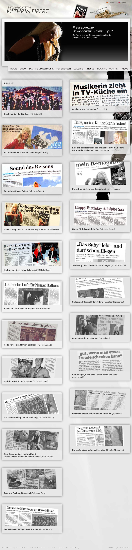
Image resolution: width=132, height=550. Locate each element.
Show (23, 69)
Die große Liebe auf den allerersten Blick (91, 450)
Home (13, 69)
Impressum (62, 548)
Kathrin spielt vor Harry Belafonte (20, 270)
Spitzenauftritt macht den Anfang (87, 302)
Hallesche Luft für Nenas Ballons (19, 308)
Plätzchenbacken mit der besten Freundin (92, 413)
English (123, 2)
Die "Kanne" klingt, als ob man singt (21, 417)
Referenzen (63, 69)
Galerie (78, 69)
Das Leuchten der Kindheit (16, 114)
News (125, 69)
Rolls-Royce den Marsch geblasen (20, 345)
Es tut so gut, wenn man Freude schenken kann (94, 375)
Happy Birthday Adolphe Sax (85, 229)
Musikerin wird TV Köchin (84, 109)
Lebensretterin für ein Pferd (85, 338)
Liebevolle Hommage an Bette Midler (21, 529)
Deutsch (111, 2)
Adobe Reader (91, 37)
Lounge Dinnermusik (41, 69)
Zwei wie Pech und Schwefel (17, 493)
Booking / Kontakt (108, 69)
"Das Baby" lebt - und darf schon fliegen (91, 265)
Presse (90, 69)
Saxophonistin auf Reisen (16, 191)
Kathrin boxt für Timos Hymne (18, 381)
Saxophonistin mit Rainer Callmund (21, 152)
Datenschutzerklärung (72, 548)
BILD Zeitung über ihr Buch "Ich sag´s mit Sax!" (26, 230)
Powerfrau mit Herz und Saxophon (88, 189)
